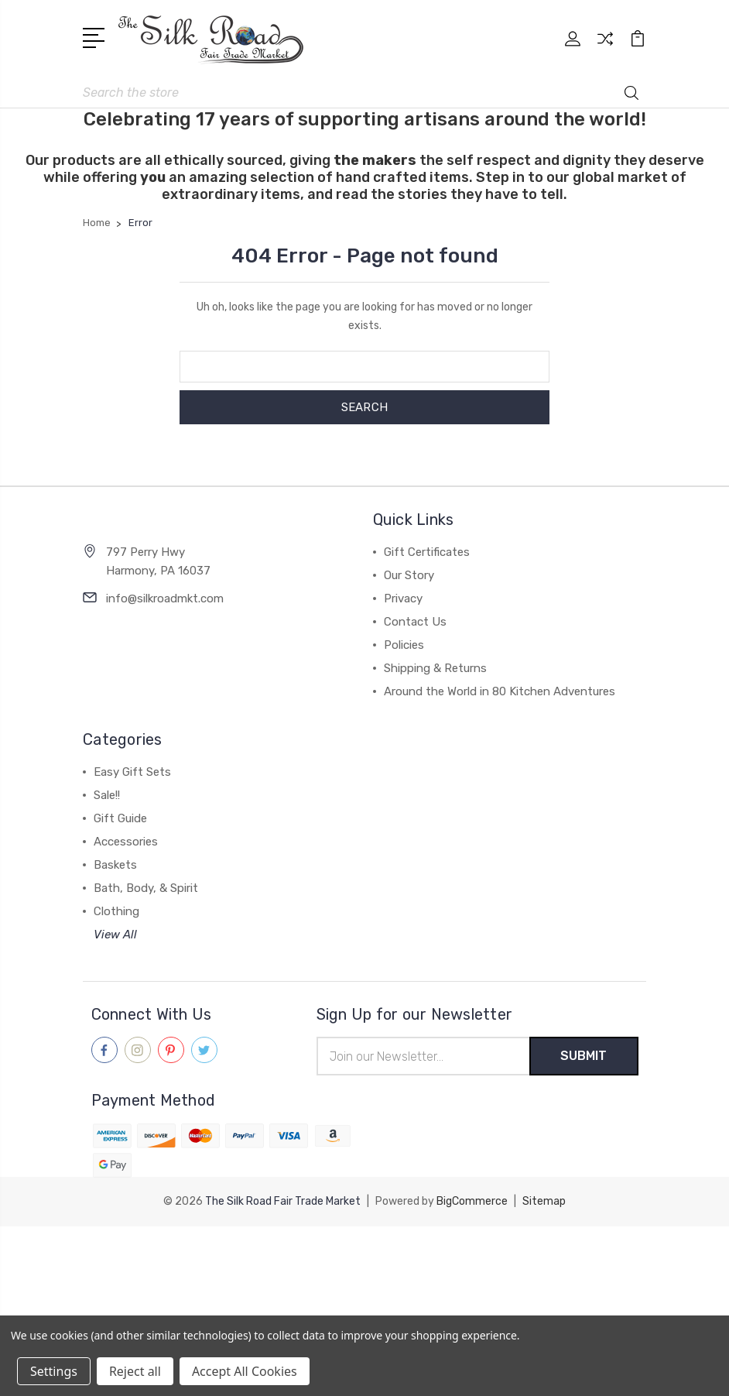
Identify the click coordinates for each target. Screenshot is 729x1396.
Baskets (115, 865)
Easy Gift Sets (132, 772)
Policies (404, 645)
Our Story (409, 575)
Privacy (403, 598)
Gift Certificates (427, 552)
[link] (364, 1254)
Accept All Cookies (244, 1371)
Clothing (116, 911)
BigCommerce (472, 1201)
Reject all (135, 1371)
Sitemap (544, 1201)
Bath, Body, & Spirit (146, 888)
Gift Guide (120, 818)
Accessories (126, 842)
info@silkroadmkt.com (165, 598)
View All (115, 935)
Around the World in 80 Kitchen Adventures (499, 691)
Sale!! (107, 795)
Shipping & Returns (435, 668)
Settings (53, 1371)
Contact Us (415, 622)
